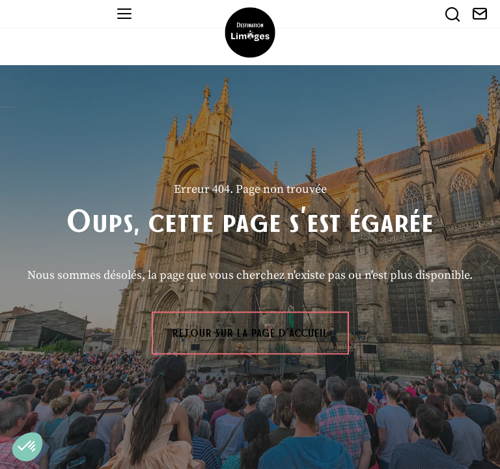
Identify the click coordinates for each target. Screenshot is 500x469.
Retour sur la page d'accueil (250, 333)
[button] (27, 446)
